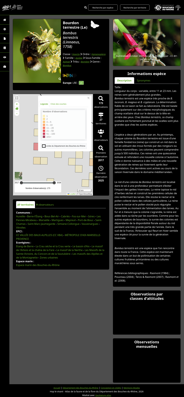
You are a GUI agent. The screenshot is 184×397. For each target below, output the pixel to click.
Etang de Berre (25, 246)
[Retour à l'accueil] (4, 19)
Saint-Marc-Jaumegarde (41, 224)
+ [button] (17, 104)
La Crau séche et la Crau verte (53, 246)
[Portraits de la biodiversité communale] (4, 38)
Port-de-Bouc (85, 220)
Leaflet (71, 194)
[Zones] (4, 29)
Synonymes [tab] (143, 80)
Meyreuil (71, 220)
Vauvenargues (90, 224)
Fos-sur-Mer (79, 216)
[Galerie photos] (4, 66)
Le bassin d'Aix (81, 246)
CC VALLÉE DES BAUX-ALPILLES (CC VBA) (39, 235)
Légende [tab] (44, 104)
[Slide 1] (146, 61)
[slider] (54, 182)
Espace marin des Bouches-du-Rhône (38, 265)
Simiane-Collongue (68, 224)
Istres (91, 216)
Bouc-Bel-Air (51, 216)
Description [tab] (124, 80)
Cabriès (65, 216)
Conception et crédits (112, 387)
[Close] (88, 98)
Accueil (54, 387)
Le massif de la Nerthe (69, 250)
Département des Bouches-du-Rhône (79, 387)
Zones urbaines (49, 257)
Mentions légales (133, 387)
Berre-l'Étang (34, 216)
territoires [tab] (25, 204)
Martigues (57, 220)
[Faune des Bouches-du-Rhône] (4, 47)
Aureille (20, 216)
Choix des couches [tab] (58, 104)
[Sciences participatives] (4, 57)
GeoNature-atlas (103, 395)
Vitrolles (20, 227)
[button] (17, 98)
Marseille (44, 220)
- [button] (17, 113)
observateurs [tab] (45, 204)
